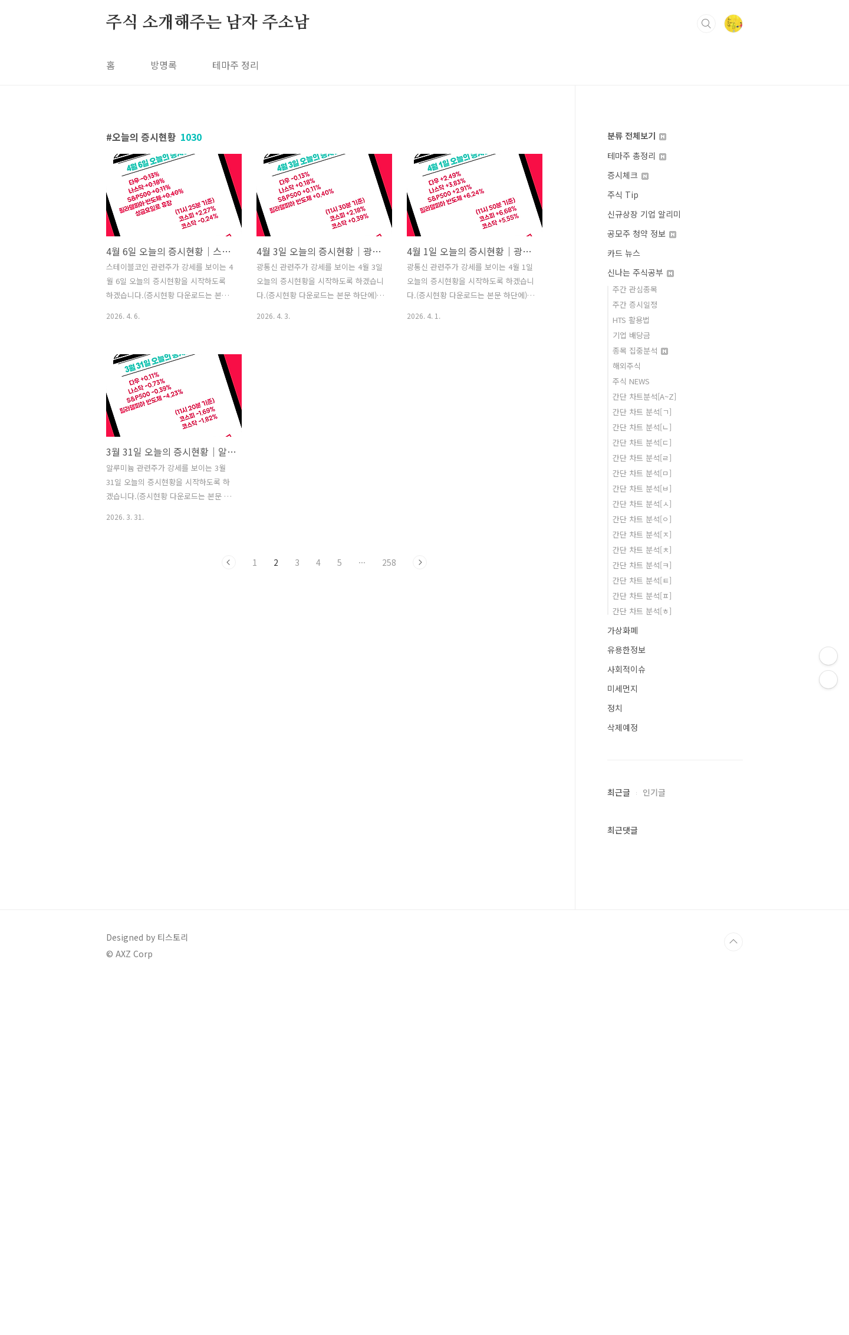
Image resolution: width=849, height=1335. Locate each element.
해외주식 (627, 365)
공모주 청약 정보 (641, 233)
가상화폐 (622, 630)
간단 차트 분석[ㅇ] (642, 519)
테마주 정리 (235, 65)
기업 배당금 (631, 335)
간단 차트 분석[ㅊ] (642, 549)
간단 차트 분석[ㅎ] (642, 611)
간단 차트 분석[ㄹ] (642, 457)
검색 (706, 23)
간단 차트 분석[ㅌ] (642, 580)
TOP (733, 1295)
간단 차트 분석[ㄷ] (642, 442)
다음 (420, 562)
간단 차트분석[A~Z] (644, 396)
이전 (229, 562)
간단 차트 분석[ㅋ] (642, 565)
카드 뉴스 (623, 253)
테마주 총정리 (636, 155)
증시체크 (628, 175)
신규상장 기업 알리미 (644, 214)
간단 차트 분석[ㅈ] (642, 534)
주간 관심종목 (635, 289)
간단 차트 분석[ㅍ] (642, 595)
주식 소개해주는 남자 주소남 (208, 23)
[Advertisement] (675, 964)
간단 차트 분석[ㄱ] (642, 411)
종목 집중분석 (640, 350)
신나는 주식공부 (640, 272)
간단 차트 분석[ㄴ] (642, 427)
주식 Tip (623, 194)
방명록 (163, 65)
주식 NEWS (631, 381)
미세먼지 (622, 688)
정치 (615, 708)
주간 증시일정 (635, 304)
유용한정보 (626, 649)
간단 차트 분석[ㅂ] (642, 488)
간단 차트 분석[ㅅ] (642, 503)
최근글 (618, 1146)
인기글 (654, 1146)
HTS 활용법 (631, 319)
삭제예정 (622, 727)
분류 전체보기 (636, 135)
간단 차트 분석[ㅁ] (642, 473)
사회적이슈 (626, 669)
